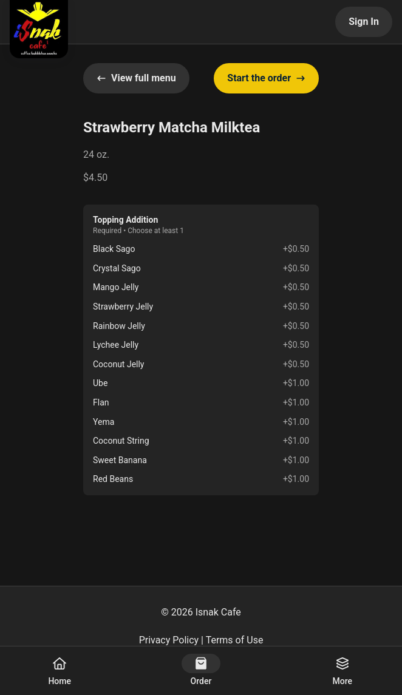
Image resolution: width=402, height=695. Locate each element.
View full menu (136, 78)
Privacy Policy (169, 640)
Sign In (364, 21)
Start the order (266, 78)
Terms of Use (235, 640)
